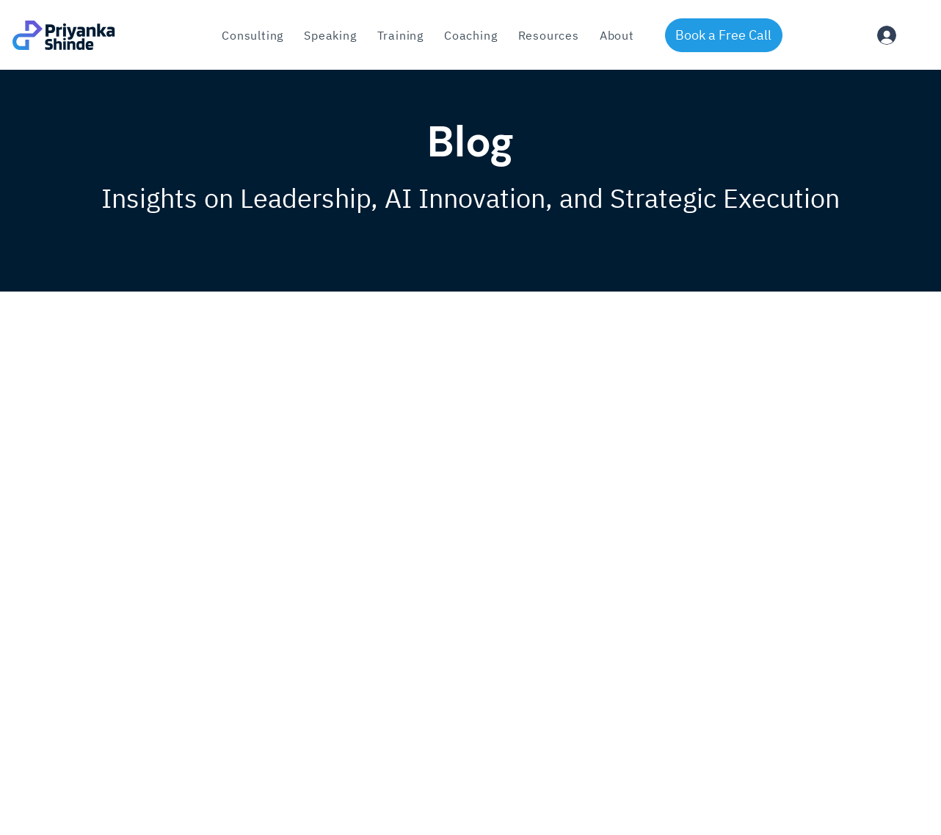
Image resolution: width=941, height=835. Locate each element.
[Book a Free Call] (723, 35)
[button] (400, 35)
